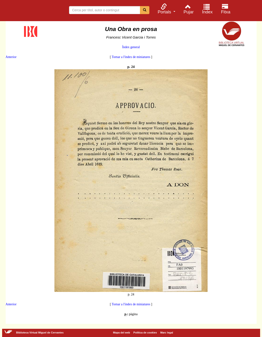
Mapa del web (121, 332)
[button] (166, 9)
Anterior (11, 57)
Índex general (131, 47)
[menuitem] (166, 9)
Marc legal (166, 332)
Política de (145, 332)
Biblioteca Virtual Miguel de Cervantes (28, 11)
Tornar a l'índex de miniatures (131, 57)
